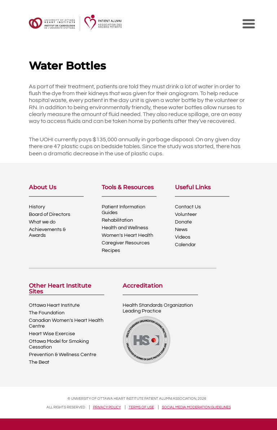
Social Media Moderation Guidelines (196, 407)
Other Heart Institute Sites (60, 288)
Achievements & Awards (47, 232)
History (37, 206)
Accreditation (143, 286)
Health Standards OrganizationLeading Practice (158, 308)
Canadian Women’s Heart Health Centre (66, 323)
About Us (42, 188)
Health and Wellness (125, 227)
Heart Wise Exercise (52, 333)
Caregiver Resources (126, 242)
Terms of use (141, 407)
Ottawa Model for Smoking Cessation (59, 344)
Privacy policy (107, 407)
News (181, 229)
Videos (182, 237)
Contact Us (188, 206)
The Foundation (47, 312)
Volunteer (186, 214)
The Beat (39, 362)
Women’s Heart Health (127, 235)
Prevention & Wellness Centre (62, 354)
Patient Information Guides (123, 209)
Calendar (185, 244)
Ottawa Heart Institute (54, 305)
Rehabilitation (117, 220)
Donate (183, 222)
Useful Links (193, 188)
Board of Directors (49, 214)
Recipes (111, 250)
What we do (42, 222)
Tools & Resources (128, 188)
